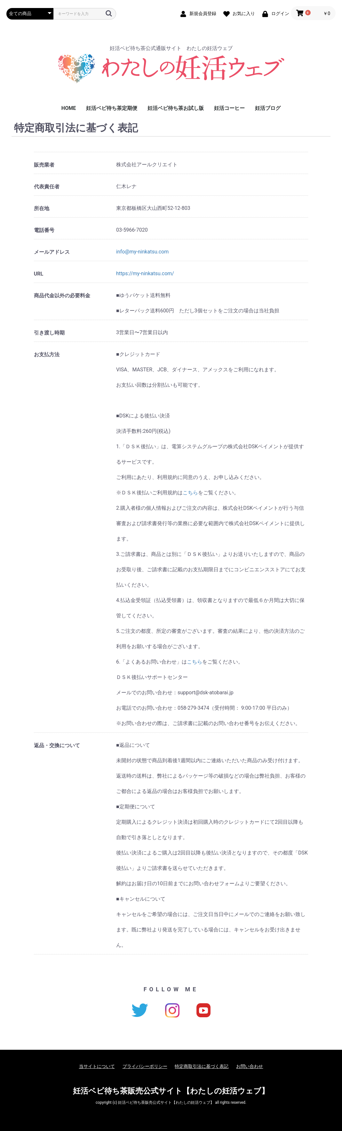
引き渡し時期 (49, 333)
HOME (68, 108)
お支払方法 (47, 354)
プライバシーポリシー (145, 1066)
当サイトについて (97, 1066)
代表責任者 (47, 187)
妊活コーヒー (229, 108)
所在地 (41, 208)
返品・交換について (57, 745)
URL (38, 274)
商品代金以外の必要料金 (62, 296)
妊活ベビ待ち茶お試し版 (175, 108)
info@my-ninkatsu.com (142, 252)
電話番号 (44, 230)
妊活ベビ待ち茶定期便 (111, 108)
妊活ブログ (268, 108)
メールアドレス (52, 252)
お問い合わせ (249, 1066)
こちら (190, 493)
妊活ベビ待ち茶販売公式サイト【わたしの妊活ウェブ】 (171, 1090)
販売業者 (44, 165)
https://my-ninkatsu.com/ (145, 273)
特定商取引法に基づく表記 (201, 1066)
